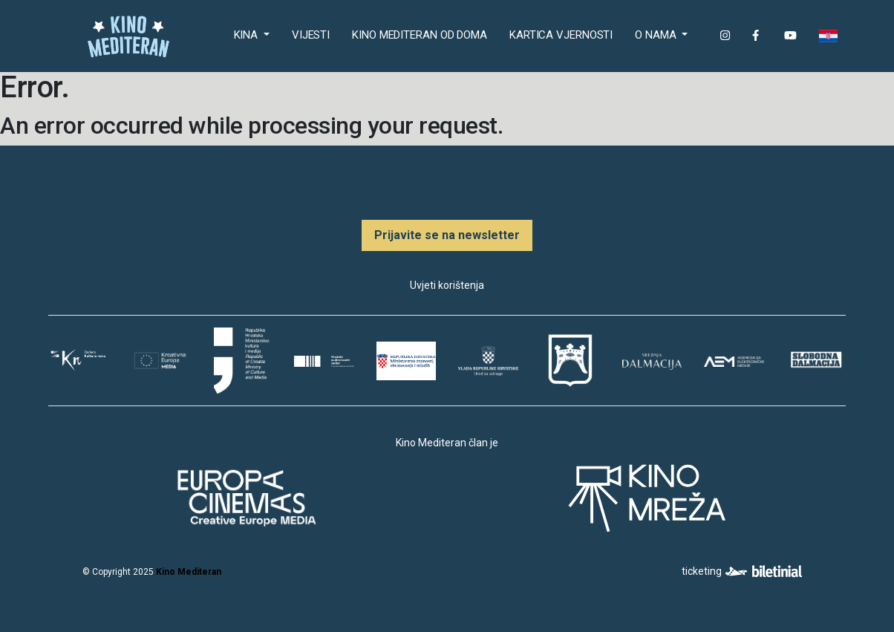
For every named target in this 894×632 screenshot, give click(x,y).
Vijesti (311, 35)
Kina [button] (247, 35)
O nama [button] (657, 35)
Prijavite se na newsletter (447, 235)
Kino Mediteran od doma (422, 34)
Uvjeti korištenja (447, 285)
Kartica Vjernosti (561, 35)
